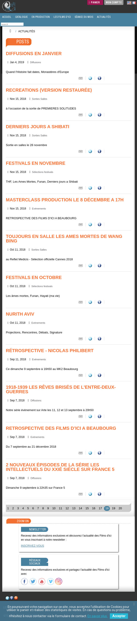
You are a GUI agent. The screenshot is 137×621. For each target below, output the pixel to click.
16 (93, 508)
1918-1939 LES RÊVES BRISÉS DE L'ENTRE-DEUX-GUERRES (61, 389)
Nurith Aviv (20, 314)
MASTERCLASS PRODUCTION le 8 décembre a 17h (65, 199)
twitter (7, 598)
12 (67, 508)
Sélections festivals (42, 172)
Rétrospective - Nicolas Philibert (50, 350)
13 (73, 508)
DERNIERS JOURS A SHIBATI (37, 126)
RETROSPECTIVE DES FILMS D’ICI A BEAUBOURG (61, 428)
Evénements (39, 208)
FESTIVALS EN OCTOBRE (34, 277)
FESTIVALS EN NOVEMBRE (35, 163)
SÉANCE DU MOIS (83, 17)
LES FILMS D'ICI (62, 17)
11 (60, 508)
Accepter (118, 616)
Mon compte (114, 2)
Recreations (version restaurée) (49, 90)
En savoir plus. (97, 616)
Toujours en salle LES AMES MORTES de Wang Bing (64, 238)
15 (87, 508)
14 (80, 508)
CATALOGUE (21, 17)
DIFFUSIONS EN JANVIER (34, 53)
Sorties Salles (39, 99)
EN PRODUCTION (40, 17)
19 (113, 508)
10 (53, 508)
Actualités (26, 31)
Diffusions (35, 62)
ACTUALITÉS (103, 17)
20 (120, 508)
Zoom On (23, 521)
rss (16, 598)
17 (100, 508)
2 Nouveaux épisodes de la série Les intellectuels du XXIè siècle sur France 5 (60, 467)
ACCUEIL (6, 17)
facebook (12, 598)
